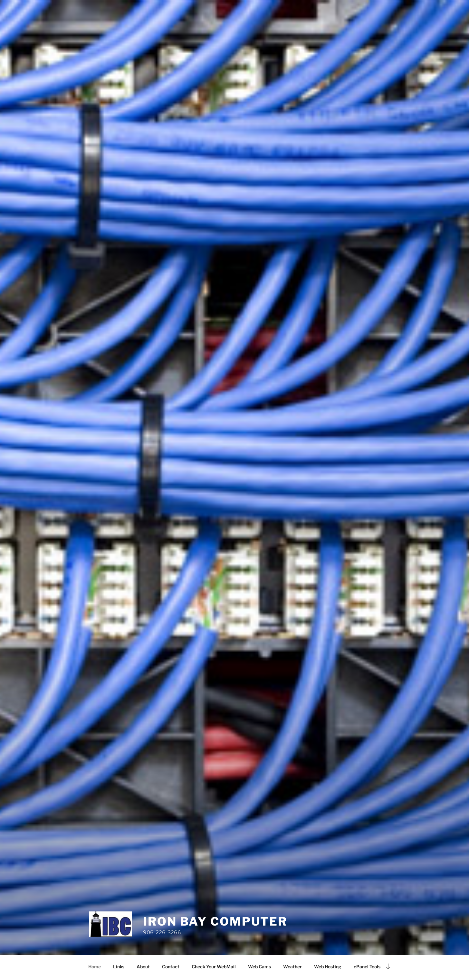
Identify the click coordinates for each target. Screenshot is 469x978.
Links (118, 966)
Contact (170, 966)
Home (94, 966)
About (143, 966)
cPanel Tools (367, 966)
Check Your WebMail (214, 966)
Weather (292, 966)
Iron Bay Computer (215, 921)
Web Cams (259, 966)
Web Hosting (327, 966)
